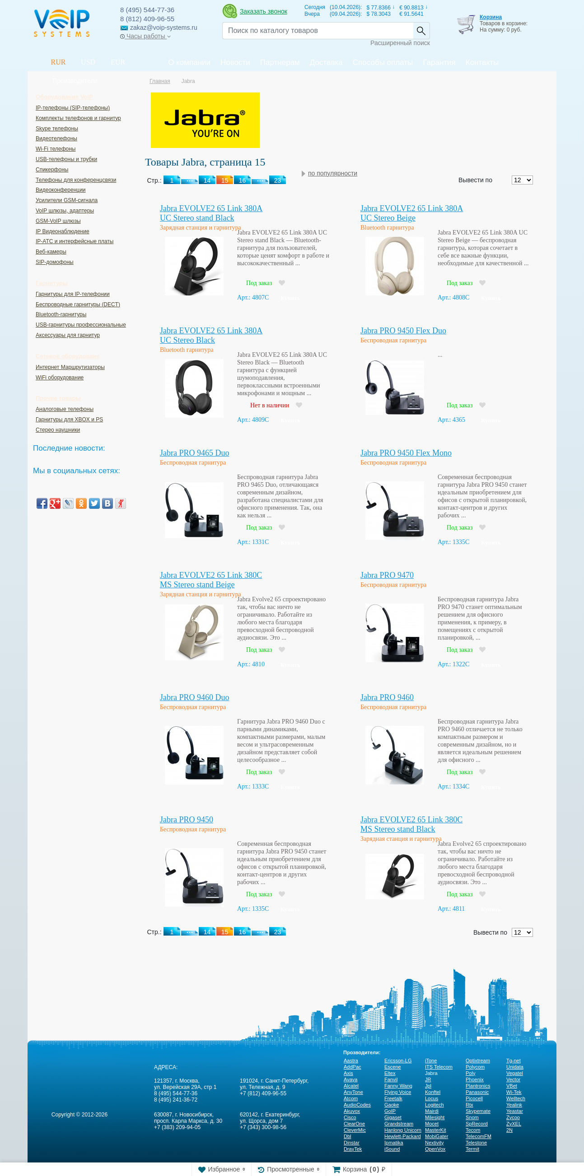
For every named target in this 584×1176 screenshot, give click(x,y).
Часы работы (145, 36)
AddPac (352, 1067)
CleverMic (355, 1130)
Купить (290, 298)
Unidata (514, 1067)
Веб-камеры (51, 252)
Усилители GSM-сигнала (67, 200)
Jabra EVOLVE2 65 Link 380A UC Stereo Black (211, 335)
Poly (470, 1073)
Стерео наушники (58, 430)
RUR (58, 62)
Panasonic (477, 1092)
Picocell (474, 1098)
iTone (431, 1060)
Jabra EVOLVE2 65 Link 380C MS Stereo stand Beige (211, 580)
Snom (472, 1117)
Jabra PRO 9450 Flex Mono (406, 452)
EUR (118, 62)
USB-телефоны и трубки (66, 159)
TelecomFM (478, 1136)
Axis (348, 1073)
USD (88, 62)
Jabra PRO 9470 (387, 575)
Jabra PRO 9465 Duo (194, 452)
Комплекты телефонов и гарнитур (78, 118)
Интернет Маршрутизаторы (70, 367)
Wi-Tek (514, 1092)
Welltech (515, 1098)
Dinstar (352, 1142)
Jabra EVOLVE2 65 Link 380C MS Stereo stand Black (411, 824)
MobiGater (436, 1136)
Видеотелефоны (56, 138)
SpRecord (477, 1123)
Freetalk (393, 1098)
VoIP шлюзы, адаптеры (65, 211)
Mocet (432, 1123)
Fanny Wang (398, 1085)
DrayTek (353, 1149)
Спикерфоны (52, 169)
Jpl (428, 1085)
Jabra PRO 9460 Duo (194, 697)
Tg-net (513, 1060)
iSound (392, 1149)
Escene (392, 1067)
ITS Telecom (439, 1067)
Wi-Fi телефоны (55, 149)
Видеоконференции (61, 190)
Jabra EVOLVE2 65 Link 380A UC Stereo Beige (411, 213)
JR (428, 1079)
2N (509, 1130)
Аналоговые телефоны (64, 409)
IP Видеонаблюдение (62, 231)
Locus (431, 1098)
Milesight (434, 1117)
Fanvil (390, 1079)
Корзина (491, 17)
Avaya (350, 1079)
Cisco (350, 1117)
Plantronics (478, 1085)
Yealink (514, 1104)
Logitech (434, 1104)
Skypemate (478, 1111)
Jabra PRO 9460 (387, 697)
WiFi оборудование (60, 377)
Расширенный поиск (400, 42)
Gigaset (393, 1117)
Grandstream (398, 1123)
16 (242, 932)
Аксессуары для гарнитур (68, 335)
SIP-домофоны (55, 262)
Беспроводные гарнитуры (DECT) (78, 304)
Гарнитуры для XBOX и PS (69, 419)
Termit (472, 1149)
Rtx (469, 1104)
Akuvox (352, 1111)
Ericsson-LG (398, 1060)
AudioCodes (357, 1104)
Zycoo (513, 1117)
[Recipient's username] (317, 30)
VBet (511, 1085)
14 (207, 932)
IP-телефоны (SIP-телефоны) (73, 108)
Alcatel (351, 1085)
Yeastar (514, 1111)
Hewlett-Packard (402, 1136)
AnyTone (353, 1092)
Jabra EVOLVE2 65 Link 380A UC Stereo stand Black (211, 213)
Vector (513, 1079)
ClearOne (354, 1123)
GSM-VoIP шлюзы (58, 221)
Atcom (351, 1098)
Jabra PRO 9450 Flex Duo (403, 330)
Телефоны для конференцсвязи (76, 180)
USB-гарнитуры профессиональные (81, 325)
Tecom (473, 1130)
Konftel (432, 1092)
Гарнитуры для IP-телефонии (73, 294)
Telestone (476, 1142)
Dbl (347, 1136)
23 (277, 932)
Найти (421, 30)
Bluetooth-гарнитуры (61, 314)
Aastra (351, 1060)
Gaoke (391, 1104)
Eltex (389, 1073)
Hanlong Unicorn (402, 1130)
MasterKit (435, 1130)
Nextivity (434, 1142)
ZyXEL (513, 1123)
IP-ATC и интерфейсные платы (74, 241)
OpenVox (435, 1149)
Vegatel (514, 1073)
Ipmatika (393, 1142)
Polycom (475, 1067)
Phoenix (475, 1079)
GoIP (390, 1111)
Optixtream (478, 1060)
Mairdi (432, 1111)
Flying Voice (397, 1092)
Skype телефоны (57, 128)
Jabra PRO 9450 (186, 819)
